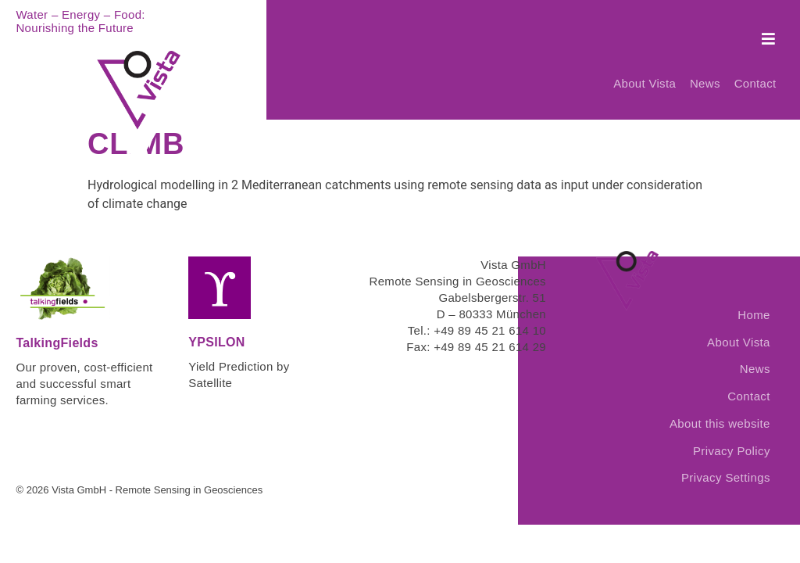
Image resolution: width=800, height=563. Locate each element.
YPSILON (216, 326)
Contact (755, 72)
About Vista (641, 72)
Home (754, 299)
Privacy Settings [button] (725, 461)
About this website (720, 407)
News (703, 72)
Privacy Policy (731, 435)
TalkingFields (57, 327)
